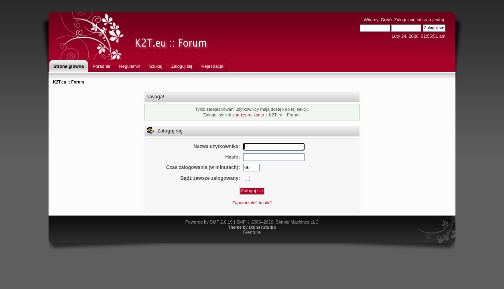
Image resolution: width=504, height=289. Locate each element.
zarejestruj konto (248, 114)
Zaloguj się (404, 19)
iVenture (252, 232)
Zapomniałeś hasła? (252, 202)
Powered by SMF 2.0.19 (209, 222)
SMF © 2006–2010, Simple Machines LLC (277, 222)
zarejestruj (434, 19)
